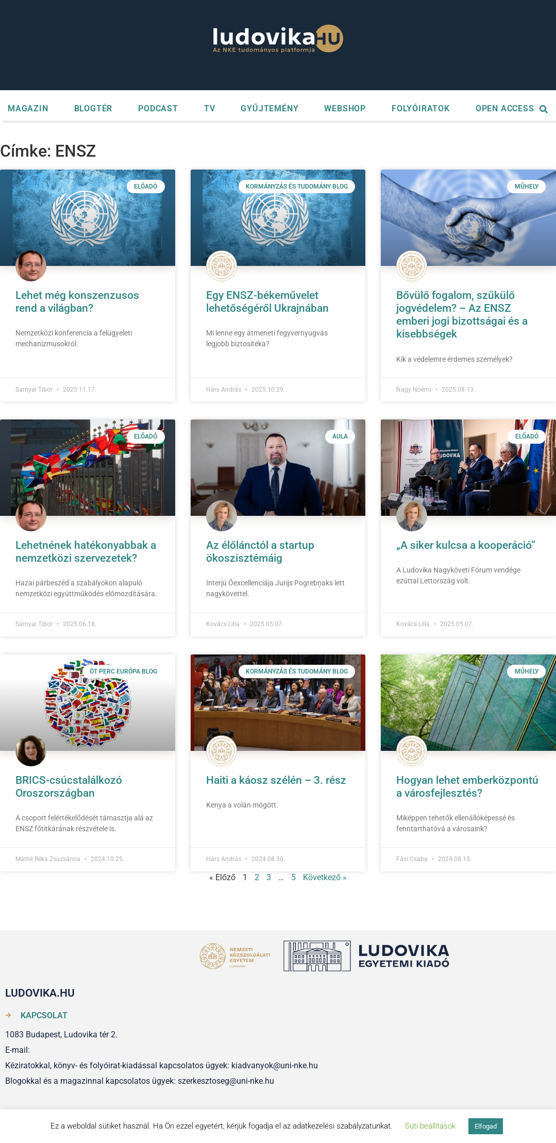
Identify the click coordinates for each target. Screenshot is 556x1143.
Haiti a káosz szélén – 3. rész (276, 780)
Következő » (325, 877)
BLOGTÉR (93, 108)
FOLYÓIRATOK (421, 108)
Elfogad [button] (486, 1126)
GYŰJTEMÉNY (269, 108)
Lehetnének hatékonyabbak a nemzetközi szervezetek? (85, 551)
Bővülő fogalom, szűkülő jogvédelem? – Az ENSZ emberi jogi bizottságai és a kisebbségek (462, 315)
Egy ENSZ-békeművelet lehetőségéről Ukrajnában (267, 301)
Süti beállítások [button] (430, 1126)
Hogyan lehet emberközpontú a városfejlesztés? (467, 786)
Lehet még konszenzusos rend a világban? (77, 301)
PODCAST (158, 108)
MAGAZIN (28, 108)
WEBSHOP (345, 108)
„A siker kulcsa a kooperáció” (465, 545)
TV (209, 108)
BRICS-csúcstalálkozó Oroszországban (68, 786)
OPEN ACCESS (505, 108)
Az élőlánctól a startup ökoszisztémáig (260, 551)
